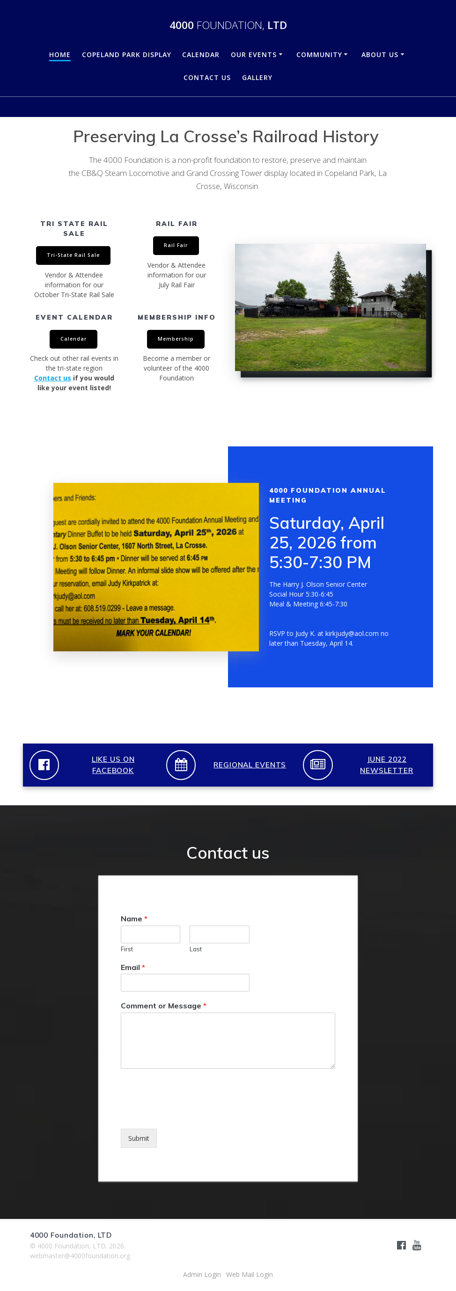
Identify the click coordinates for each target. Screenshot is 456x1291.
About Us (379, 54)
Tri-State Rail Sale (73, 255)
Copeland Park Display (126, 54)
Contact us (52, 377)
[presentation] (192, 1113)
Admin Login (202, 1274)
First (127, 949)
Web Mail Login (249, 1274)
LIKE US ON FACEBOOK (113, 765)
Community (319, 54)
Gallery (257, 77)
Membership (176, 339)
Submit (138, 1138)
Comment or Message (163, 1005)
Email (133, 967)
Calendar (201, 54)
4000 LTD (228, 25)
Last (196, 949)
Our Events (254, 54)
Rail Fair (176, 245)
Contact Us (207, 77)
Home (60, 54)
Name (134, 918)
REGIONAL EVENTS (249, 764)
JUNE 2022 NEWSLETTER (386, 765)
